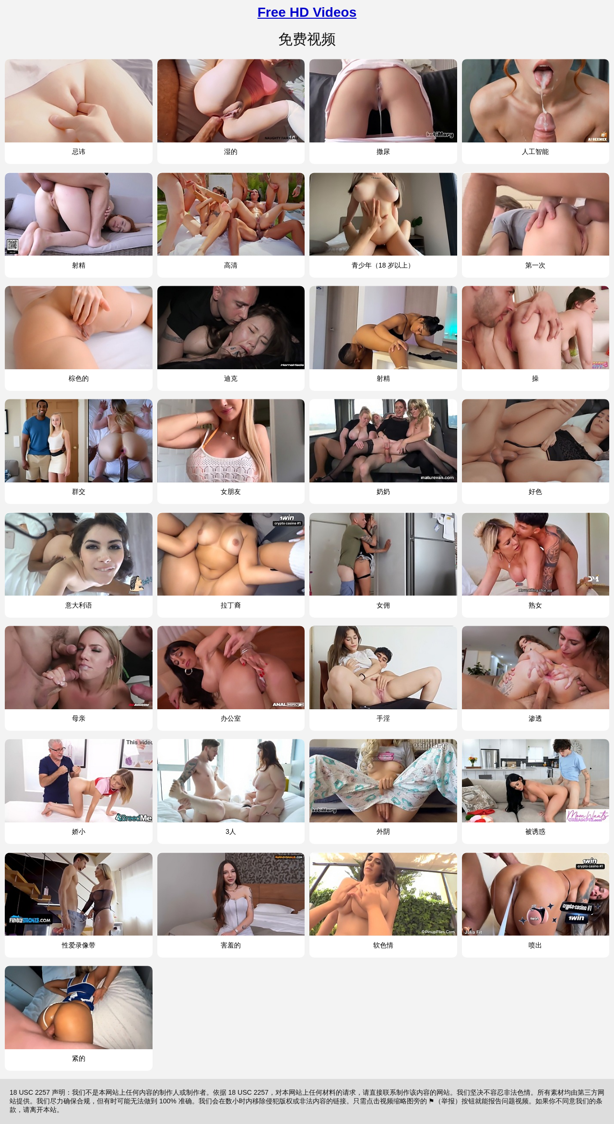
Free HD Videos (307, 12)
